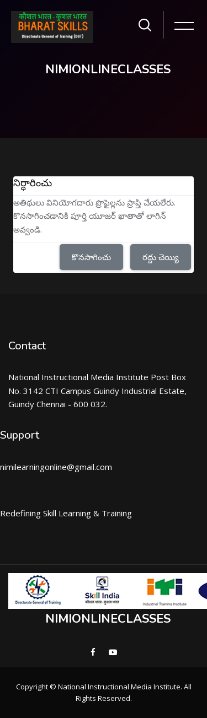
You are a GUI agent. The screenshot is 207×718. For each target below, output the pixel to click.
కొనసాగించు (91, 256)
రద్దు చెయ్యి (160, 256)
